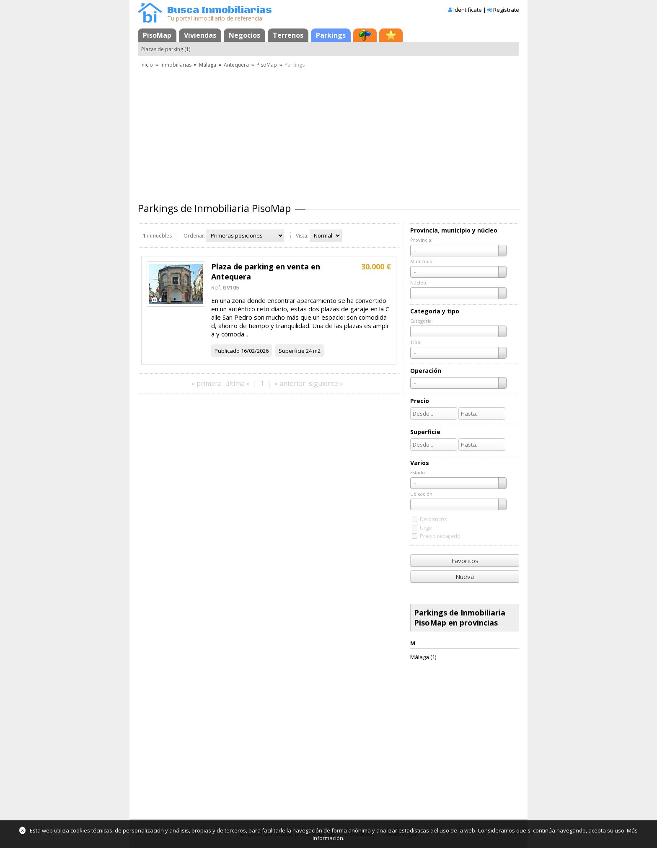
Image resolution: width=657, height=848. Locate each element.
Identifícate (467, 9)
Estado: (418, 472)
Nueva (464, 576)
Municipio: (422, 261)
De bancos (433, 519)
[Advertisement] (328, 132)
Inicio (146, 64)
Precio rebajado (440, 536)
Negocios (244, 35)
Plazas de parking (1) (165, 49)
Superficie (292, 350)
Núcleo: (418, 282)
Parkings (331, 35)
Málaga (207, 64)
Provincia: (421, 240)
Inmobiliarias (175, 64)
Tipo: (416, 342)
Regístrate (506, 9)
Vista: (302, 235)
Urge (426, 527)
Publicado (227, 350)
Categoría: (421, 321)
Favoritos (465, 560)
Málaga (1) (423, 657)
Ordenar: (194, 235)
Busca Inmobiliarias (219, 10)
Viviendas (200, 35)
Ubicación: (422, 494)
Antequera (236, 64)
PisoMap (157, 35)
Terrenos (288, 35)
